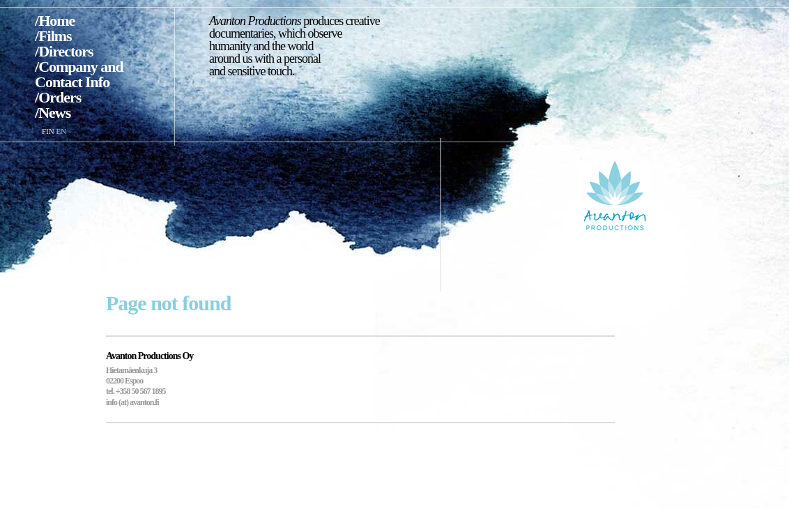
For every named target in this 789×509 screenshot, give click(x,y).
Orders (59, 97)
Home (56, 20)
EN (61, 131)
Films (55, 36)
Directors (65, 51)
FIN (48, 131)
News (54, 112)
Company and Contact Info (79, 74)
